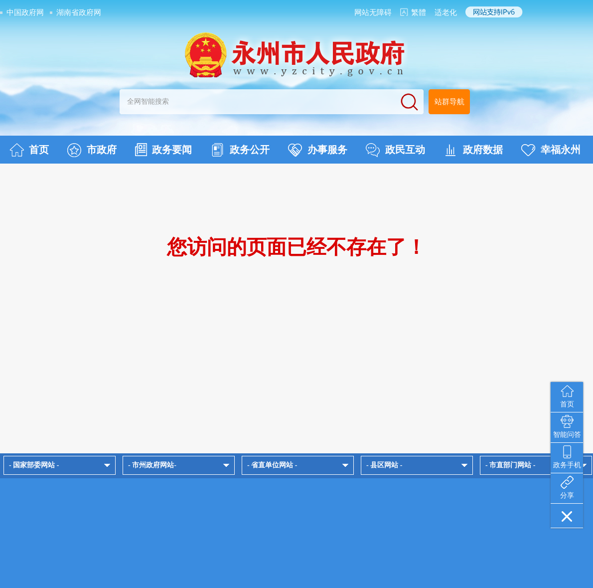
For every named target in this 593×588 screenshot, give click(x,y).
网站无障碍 (373, 12)
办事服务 (317, 150)
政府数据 (473, 150)
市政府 (92, 150)
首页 (29, 150)
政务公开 (240, 150)
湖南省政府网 (78, 12)
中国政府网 (25, 12)
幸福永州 (551, 150)
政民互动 (395, 150)
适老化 (446, 12)
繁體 (418, 12)
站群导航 (449, 102)
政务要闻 (163, 149)
